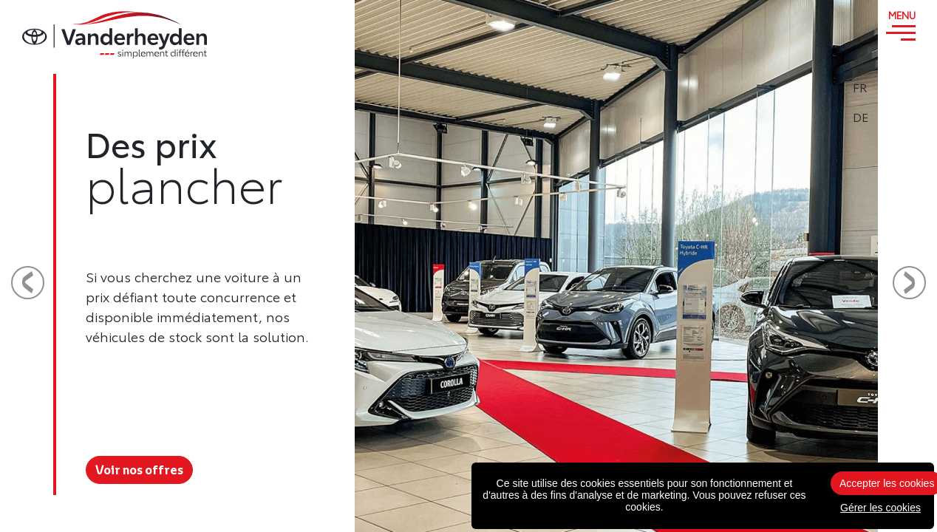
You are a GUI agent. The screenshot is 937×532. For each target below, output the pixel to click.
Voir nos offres (139, 470)
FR (900, 87)
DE (901, 117)
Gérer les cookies (880, 508)
